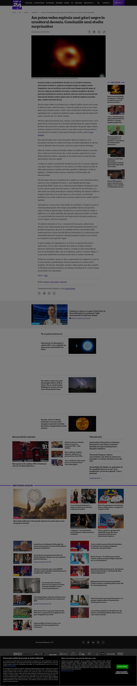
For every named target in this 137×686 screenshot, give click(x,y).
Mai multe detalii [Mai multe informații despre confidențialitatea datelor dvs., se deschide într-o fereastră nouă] (12, 665)
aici (57, 674)
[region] (68, 670)
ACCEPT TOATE (122, 666)
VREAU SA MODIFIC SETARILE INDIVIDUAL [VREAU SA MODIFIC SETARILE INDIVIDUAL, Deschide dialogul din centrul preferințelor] (121, 672)
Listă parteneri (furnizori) (67, 670)
